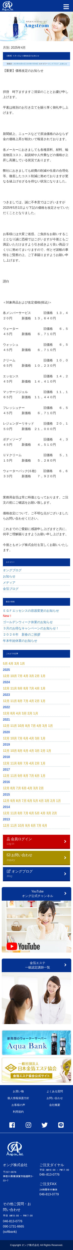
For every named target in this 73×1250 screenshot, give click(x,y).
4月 (11, 663)
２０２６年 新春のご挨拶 (23, 634)
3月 (16, 663)
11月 (13, 688)
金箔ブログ (10, 588)
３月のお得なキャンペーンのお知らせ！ (31, 628)
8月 (26, 688)
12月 (6, 676)
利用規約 (18, 1111)
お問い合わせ (55, 1098)
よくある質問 (55, 1091)
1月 (22, 663)
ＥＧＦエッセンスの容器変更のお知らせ (32, 613)
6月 (26, 738)
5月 (5, 663)
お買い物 (18, 1091)
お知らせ (9, 576)
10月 (13, 676)
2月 (37, 676)
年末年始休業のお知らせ (20, 640)
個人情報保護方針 (18, 1098)
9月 (20, 688)
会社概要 (54, 1104)
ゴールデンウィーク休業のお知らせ (28, 622)
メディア (9, 582)
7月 (20, 676)
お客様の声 (18, 1104)
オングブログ (12, 570)
